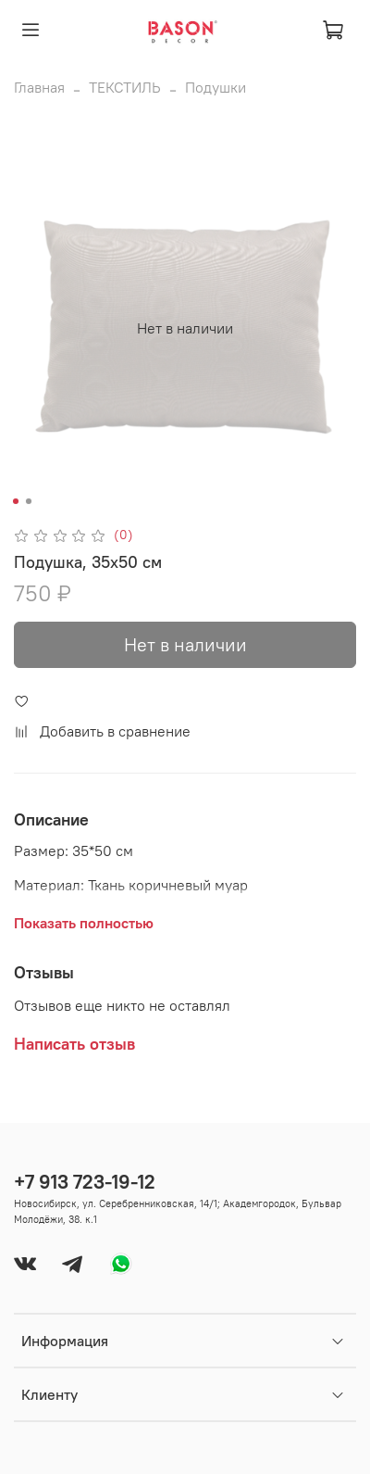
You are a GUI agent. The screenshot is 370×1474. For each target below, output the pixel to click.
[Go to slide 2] (28, 501)
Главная (39, 87)
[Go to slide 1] (15, 501)
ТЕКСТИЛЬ (125, 87)
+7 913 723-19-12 (84, 1181)
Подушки (215, 87)
